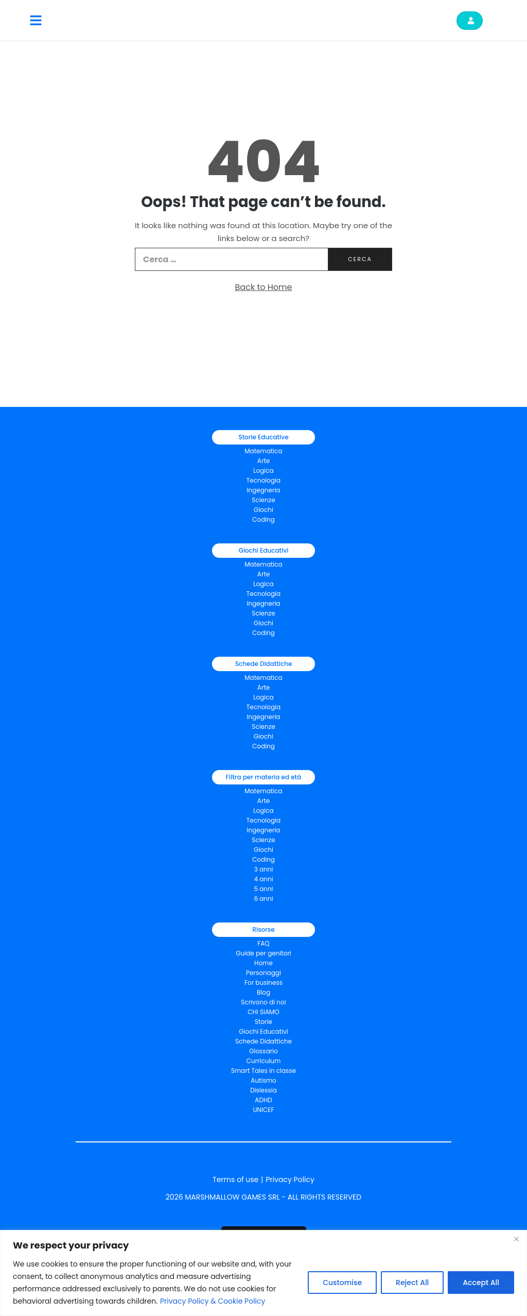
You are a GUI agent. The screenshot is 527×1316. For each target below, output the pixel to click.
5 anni (263, 888)
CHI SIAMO (263, 1011)
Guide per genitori (263, 953)
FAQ (263, 943)
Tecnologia (263, 480)
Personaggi (263, 972)
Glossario (263, 1051)
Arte (263, 460)
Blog (263, 992)
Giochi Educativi (263, 1031)
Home (263, 963)
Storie (263, 1021)
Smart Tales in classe (263, 1070)
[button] (36, 20)
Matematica (263, 451)
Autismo (263, 1080)
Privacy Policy (290, 1179)
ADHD (263, 1100)
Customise (342, 1282)
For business (263, 982)
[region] (263, 1273)
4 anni (263, 879)
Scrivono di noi (263, 1002)
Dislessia (263, 1090)
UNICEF (263, 1109)
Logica (263, 470)
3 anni (263, 869)
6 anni (263, 898)
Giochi (263, 623)
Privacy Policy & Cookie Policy (213, 1301)
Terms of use (235, 1179)
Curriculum (264, 1060)
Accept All (481, 1282)
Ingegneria (263, 490)
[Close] (516, 1239)
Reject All (412, 1282)
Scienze (263, 499)
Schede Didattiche (263, 1041)
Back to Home (263, 287)
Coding (263, 519)
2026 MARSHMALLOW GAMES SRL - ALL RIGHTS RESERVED (263, 1197)
